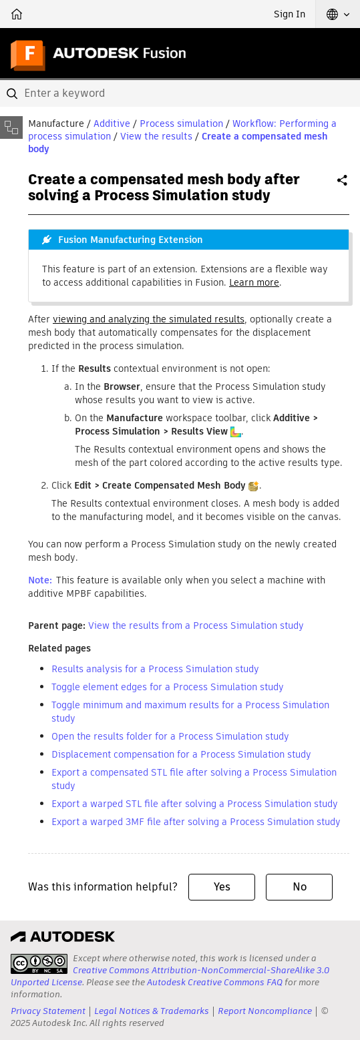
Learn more (254, 282)
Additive (112, 123)
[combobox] (180, 93)
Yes (222, 886)
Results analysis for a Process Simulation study (155, 669)
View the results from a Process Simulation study (196, 625)
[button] (338, 14)
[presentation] (39, 964)
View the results (156, 136)
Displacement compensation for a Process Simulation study (181, 754)
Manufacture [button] (56, 123)
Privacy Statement (48, 1011)
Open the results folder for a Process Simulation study (170, 736)
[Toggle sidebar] (11, 127)
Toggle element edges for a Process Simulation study (167, 687)
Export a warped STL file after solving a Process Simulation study (194, 803)
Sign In (289, 14)
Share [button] (343, 185)
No (300, 886)
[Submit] (13, 93)
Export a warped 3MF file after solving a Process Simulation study (196, 821)
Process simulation (181, 123)
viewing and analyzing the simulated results (148, 319)
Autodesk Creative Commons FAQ (215, 982)
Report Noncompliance (265, 1011)
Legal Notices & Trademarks (151, 1011)
